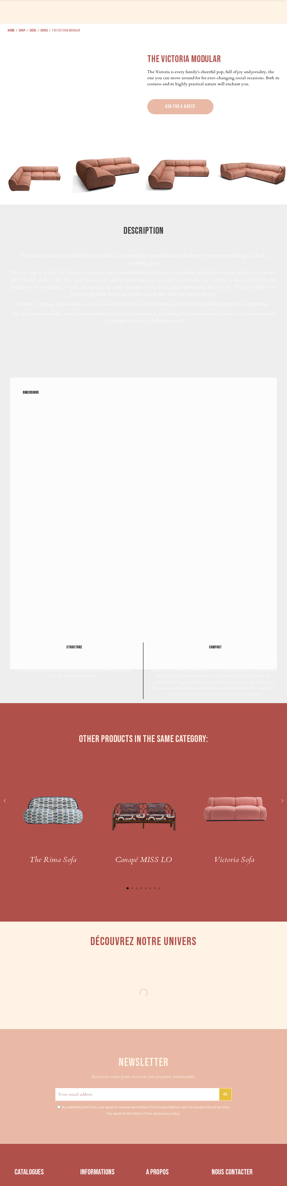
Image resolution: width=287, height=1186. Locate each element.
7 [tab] (155, 888)
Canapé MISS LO (143, 859)
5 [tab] (146, 888)
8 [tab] (159, 888)
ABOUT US (228, 11)
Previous (5, 801)
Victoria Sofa (234, 859)
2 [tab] (132, 888)
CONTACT (251, 11)
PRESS (209, 11)
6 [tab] (150, 888)
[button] (281, 170)
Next (282, 801)
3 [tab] (137, 888)
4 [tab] (141, 888)
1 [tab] (128, 888)
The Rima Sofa (52, 859)
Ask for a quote (180, 106)
